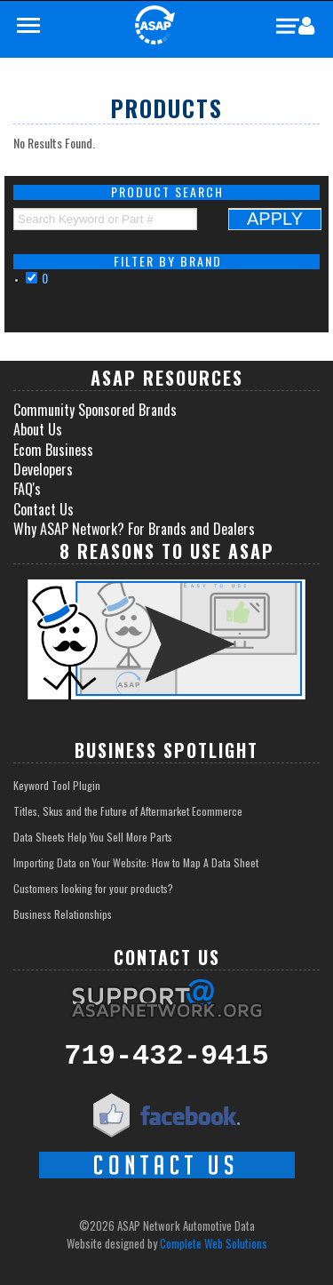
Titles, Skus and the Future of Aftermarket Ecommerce (127, 810)
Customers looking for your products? (93, 888)
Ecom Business (53, 450)
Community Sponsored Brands (95, 410)
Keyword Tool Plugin (56, 785)
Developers (43, 469)
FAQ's (27, 489)
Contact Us (43, 509)
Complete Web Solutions (213, 1243)
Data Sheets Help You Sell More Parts (92, 836)
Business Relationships (62, 914)
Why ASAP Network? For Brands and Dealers (134, 529)
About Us (37, 429)
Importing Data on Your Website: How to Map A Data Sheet (135, 862)
